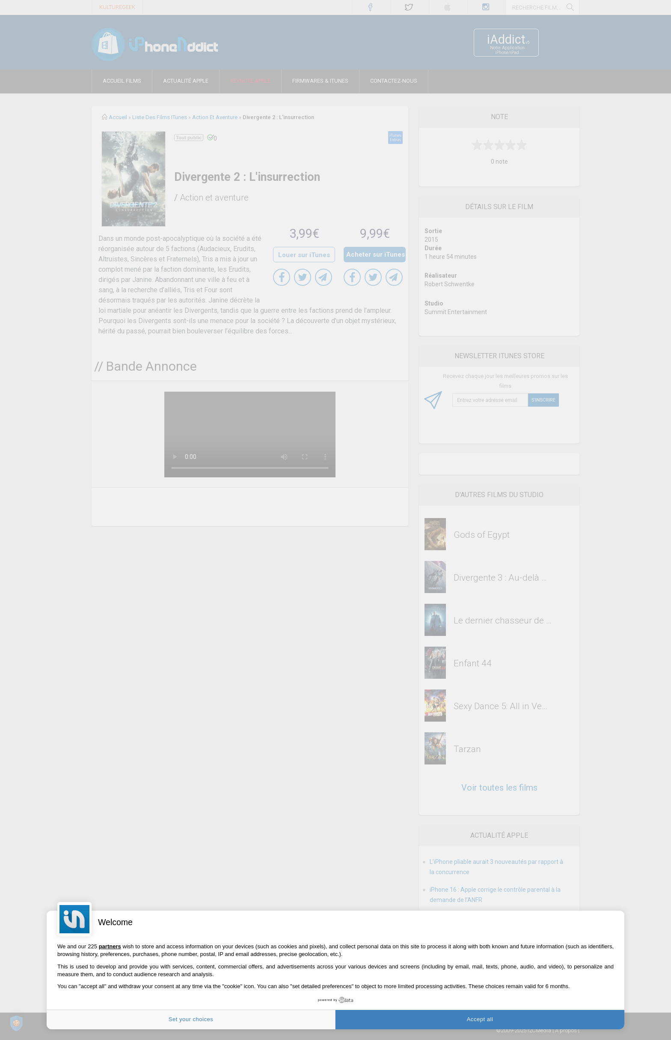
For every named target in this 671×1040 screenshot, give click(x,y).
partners (110, 946)
